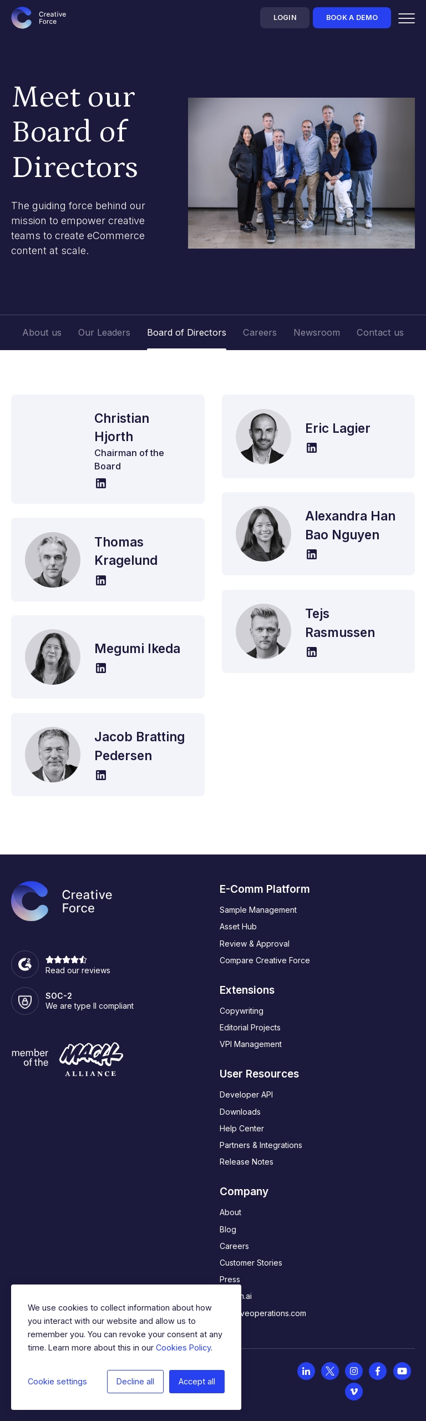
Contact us (380, 332)
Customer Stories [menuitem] (251, 1262)
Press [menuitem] (230, 1279)
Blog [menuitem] (228, 1229)
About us (42, 332)
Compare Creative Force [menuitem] (265, 960)
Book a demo (352, 17)
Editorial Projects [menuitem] (250, 1027)
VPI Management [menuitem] (251, 1044)
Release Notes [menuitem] (246, 1161)
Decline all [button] (135, 1381)
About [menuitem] (230, 1212)
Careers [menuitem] (234, 1246)
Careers (260, 332)
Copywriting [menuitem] (241, 1010)
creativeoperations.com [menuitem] (263, 1313)
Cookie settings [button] (57, 1381)
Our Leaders (104, 332)
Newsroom (316, 332)
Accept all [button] (197, 1381)
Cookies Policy (183, 1347)
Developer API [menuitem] (246, 1094)
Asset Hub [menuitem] (238, 926)
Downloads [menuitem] (240, 1111)
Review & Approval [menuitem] (255, 943)
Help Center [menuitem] (242, 1128)
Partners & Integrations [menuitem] (261, 1145)
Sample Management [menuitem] (258, 909)
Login (285, 17)
